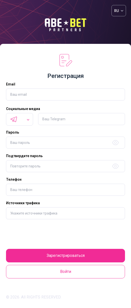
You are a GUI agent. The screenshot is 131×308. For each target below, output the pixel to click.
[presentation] (66, 234)
